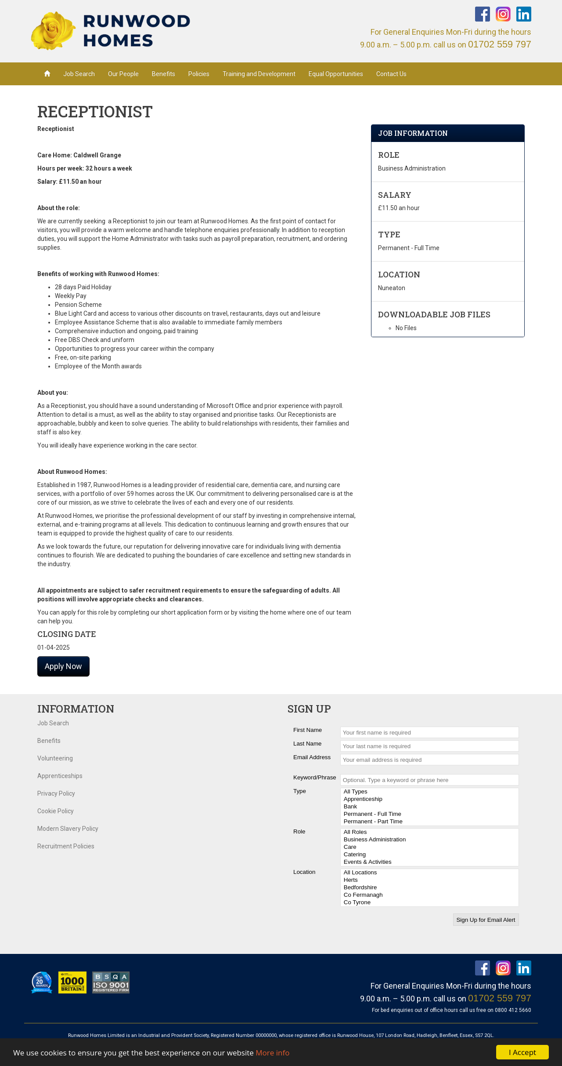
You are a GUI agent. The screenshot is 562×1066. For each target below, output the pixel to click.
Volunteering (55, 758)
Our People (123, 73)
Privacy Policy (56, 793)
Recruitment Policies (65, 846)
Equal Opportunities (336, 73)
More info (272, 1053)
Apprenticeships (60, 775)
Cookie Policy (55, 811)
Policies (198, 73)
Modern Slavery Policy (67, 828)
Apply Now (63, 666)
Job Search (79, 73)
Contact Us (391, 73)
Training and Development (259, 73)
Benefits (163, 73)
